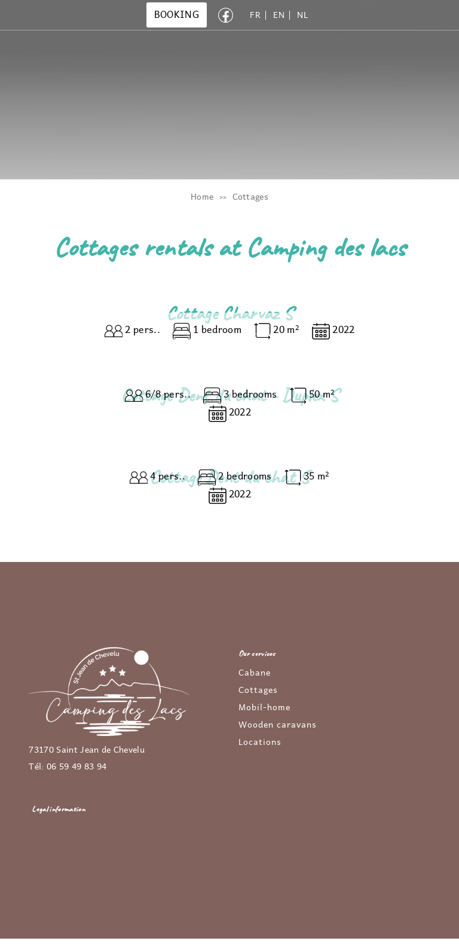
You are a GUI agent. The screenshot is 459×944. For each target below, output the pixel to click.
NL (302, 15)
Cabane (254, 673)
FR (255, 15)
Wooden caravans (277, 725)
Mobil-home (264, 708)
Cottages (258, 690)
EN (278, 15)
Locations (259, 742)
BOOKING (176, 15)
